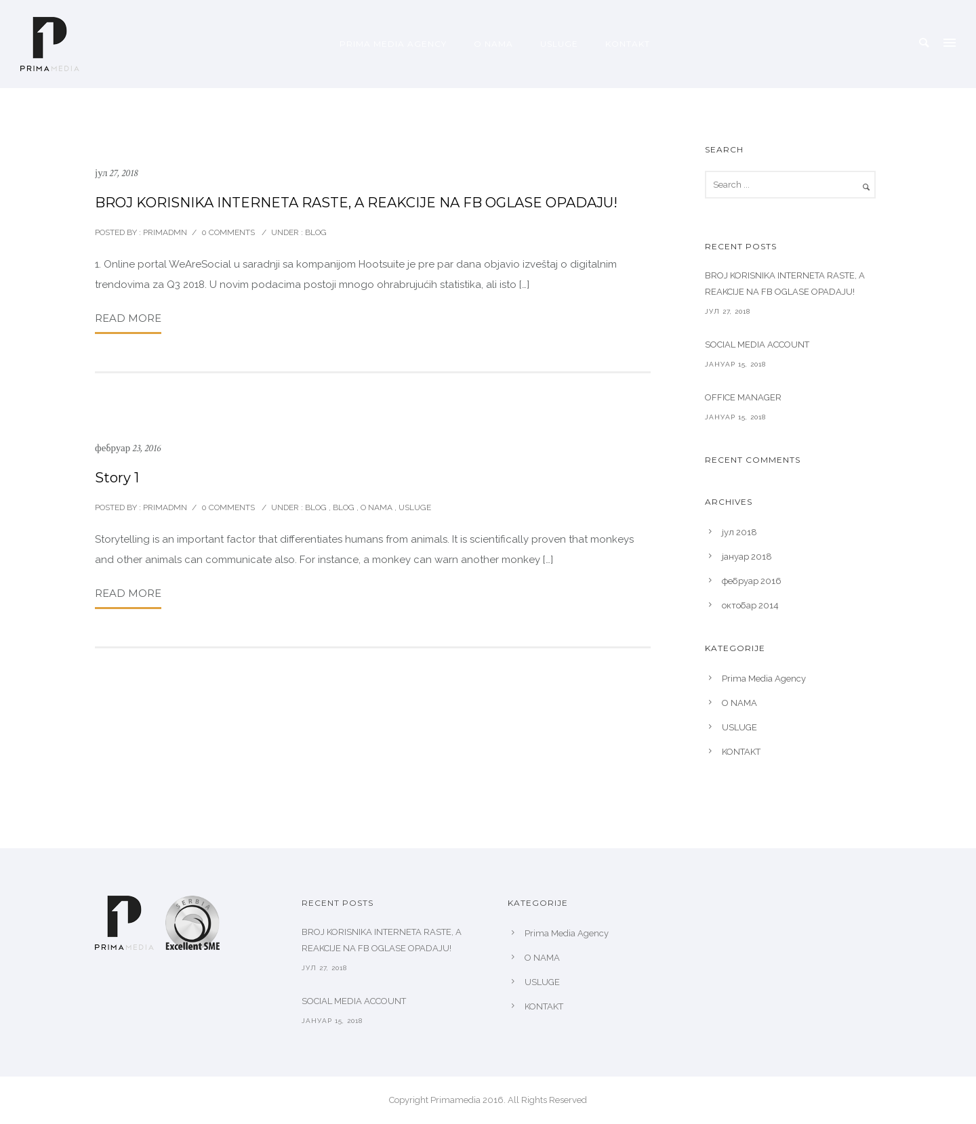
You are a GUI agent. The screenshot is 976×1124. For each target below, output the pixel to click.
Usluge (415, 507)
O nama (376, 507)
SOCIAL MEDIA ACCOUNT (757, 344)
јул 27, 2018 (116, 173)
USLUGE (559, 44)
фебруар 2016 (751, 581)
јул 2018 (739, 532)
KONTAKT (627, 44)
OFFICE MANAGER (743, 397)
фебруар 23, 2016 (128, 448)
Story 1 (117, 478)
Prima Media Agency (393, 44)
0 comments (228, 232)
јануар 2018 (747, 556)
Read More (128, 318)
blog (315, 232)
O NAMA (493, 44)
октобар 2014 (750, 605)
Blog (343, 507)
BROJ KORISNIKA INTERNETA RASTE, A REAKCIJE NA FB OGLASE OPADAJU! (356, 202)
